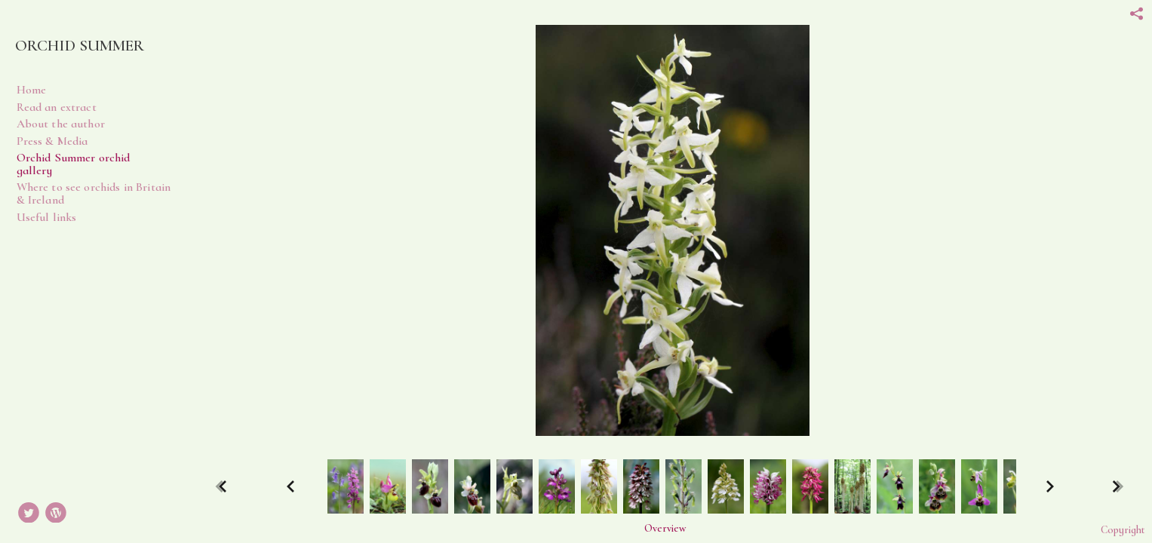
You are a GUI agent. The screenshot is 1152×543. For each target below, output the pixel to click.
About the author (61, 123)
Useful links (47, 217)
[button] (665, 528)
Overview (665, 529)
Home (32, 89)
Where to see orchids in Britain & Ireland (94, 193)
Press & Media (52, 141)
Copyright (1122, 529)
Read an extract (57, 107)
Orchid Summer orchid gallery (74, 164)
